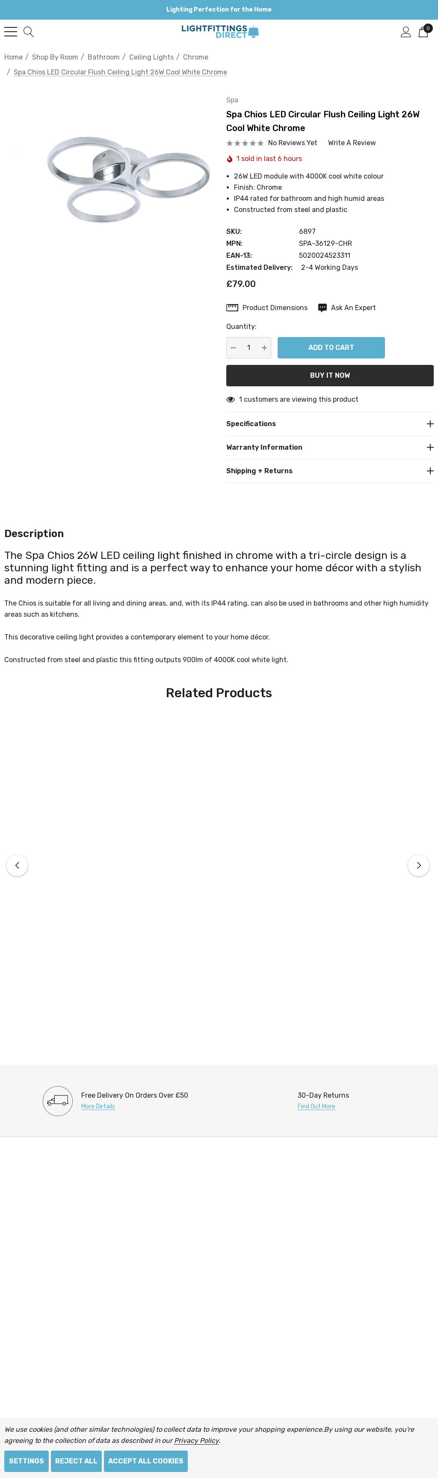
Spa (238, 90)
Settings (26, 1461)
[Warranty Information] (333, 437)
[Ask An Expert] (353, 298)
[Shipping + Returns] (333, 461)
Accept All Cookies (145, 1461)
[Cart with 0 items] (423, 31)
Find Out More (316, 1096)
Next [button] (418, 855)
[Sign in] (406, 31)
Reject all (76, 1461)
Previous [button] (17, 855)
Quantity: (247, 316)
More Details (98, 1096)
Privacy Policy (196, 1440)
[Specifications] (333, 413)
